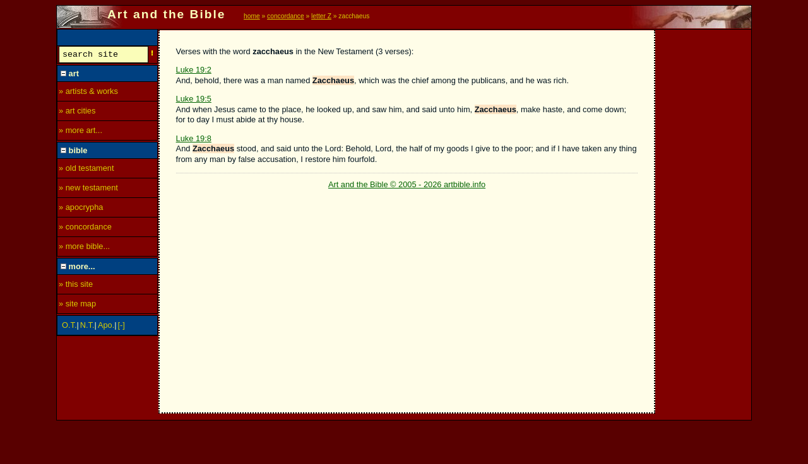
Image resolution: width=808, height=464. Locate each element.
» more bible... (84, 248)
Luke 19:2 (193, 69)
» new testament (88, 189)
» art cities (77, 112)
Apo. (106, 327)
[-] (121, 327)
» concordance (85, 228)
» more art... (80, 132)
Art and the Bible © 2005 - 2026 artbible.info (406, 184)
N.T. (87, 327)
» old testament (86, 170)
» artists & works (88, 93)
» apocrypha (81, 209)
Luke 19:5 (193, 98)
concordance (285, 16)
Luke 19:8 (193, 138)
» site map (77, 305)
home (252, 16)
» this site (76, 286)
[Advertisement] (703, 219)
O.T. (69, 327)
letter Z (321, 16)
